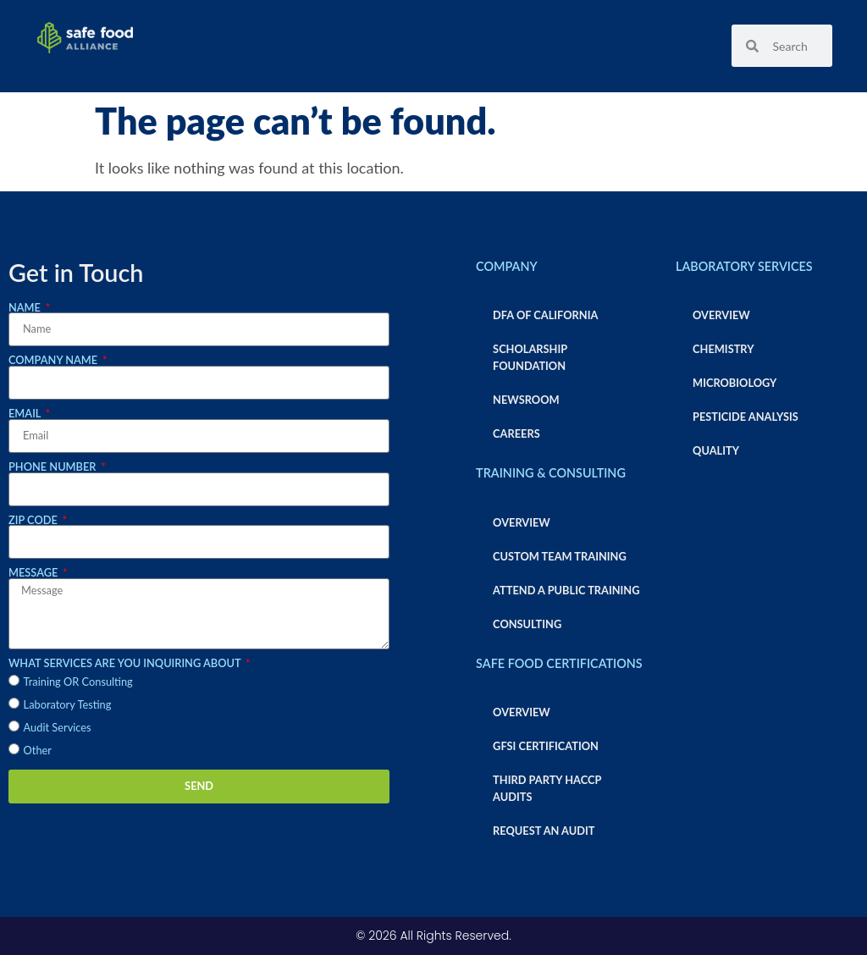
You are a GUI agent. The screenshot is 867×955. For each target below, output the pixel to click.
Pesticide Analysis (745, 416)
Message (34, 572)
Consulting (527, 624)
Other (38, 750)
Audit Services (57, 727)
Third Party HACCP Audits (547, 788)
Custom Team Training (560, 556)
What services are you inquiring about (125, 663)
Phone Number (53, 466)
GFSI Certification (546, 746)
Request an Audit (543, 830)
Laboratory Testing (68, 704)
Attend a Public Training (566, 590)
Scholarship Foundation (530, 357)
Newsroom (526, 399)
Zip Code (34, 520)
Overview (521, 522)
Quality (716, 450)
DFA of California (545, 315)
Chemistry (723, 349)
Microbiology (734, 382)
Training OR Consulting (78, 681)
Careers (516, 433)
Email (25, 413)
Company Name (54, 360)
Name (25, 307)
